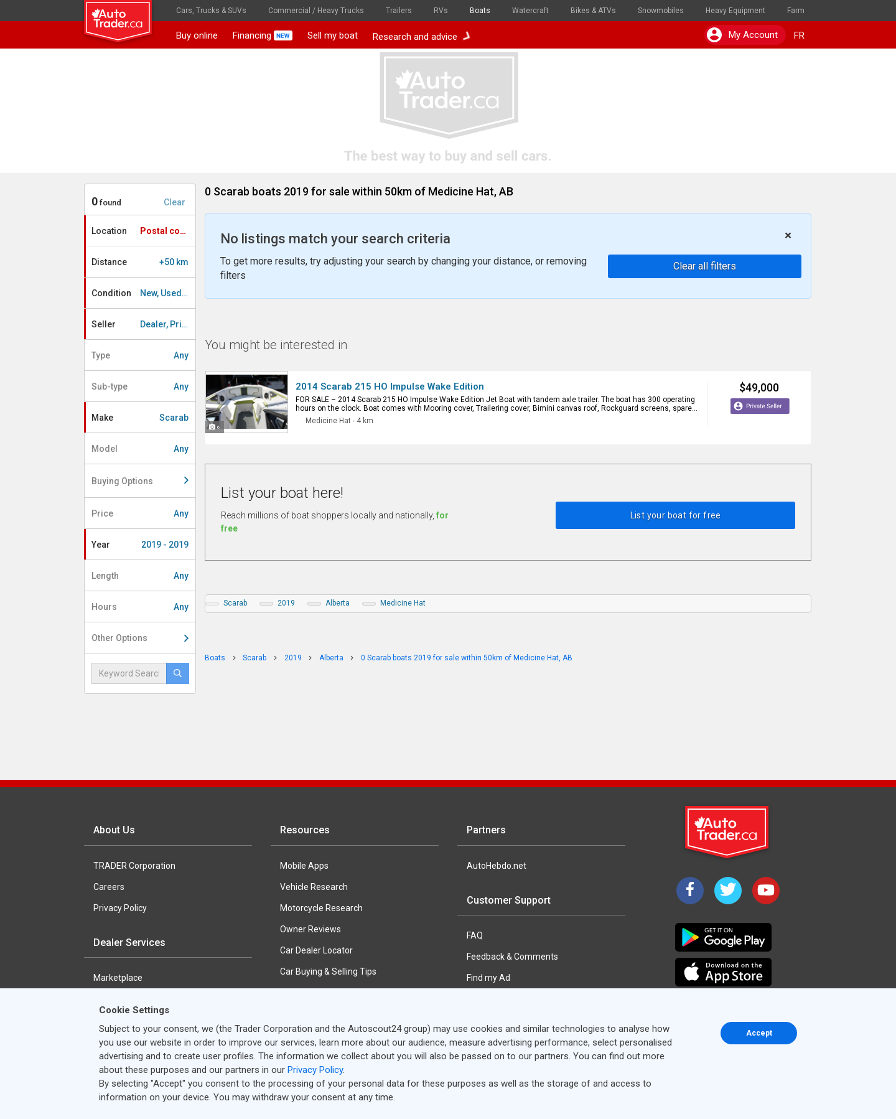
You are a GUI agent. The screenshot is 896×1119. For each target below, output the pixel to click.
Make (140, 418)
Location (143, 231)
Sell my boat (332, 35)
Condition (143, 293)
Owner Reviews (310, 929)
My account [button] (742, 34)
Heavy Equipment (735, 10)
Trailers (399, 10)
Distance (140, 262)
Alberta (337, 603)
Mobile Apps (304, 866)
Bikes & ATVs (593, 10)
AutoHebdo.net (496, 866)
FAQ (475, 935)
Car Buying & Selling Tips (328, 971)
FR (799, 35)
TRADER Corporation (134, 866)
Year (140, 545)
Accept (759, 1033)
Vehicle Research (314, 887)
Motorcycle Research (321, 908)
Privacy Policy (120, 908)
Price (140, 513)
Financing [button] (262, 35)
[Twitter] (728, 890)
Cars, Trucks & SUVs (211, 10)
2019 (286, 603)
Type (140, 355)
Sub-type (140, 386)
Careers (108, 887)
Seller (143, 324)
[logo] (126, 15)
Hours (140, 607)
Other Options (140, 638)
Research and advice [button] (421, 35)
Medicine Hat (403, 603)
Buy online (197, 35)
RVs (441, 10)
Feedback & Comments (512, 957)
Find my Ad (488, 978)
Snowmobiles (661, 10)
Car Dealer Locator (316, 950)
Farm (796, 10)
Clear (174, 202)
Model (140, 449)
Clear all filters (704, 266)
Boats (480, 10)
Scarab (235, 603)
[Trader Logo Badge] (728, 832)
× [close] (788, 235)
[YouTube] (766, 890)
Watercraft (530, 10)
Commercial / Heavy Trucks (316, 10)
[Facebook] (690, 890)
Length (140, 576)
